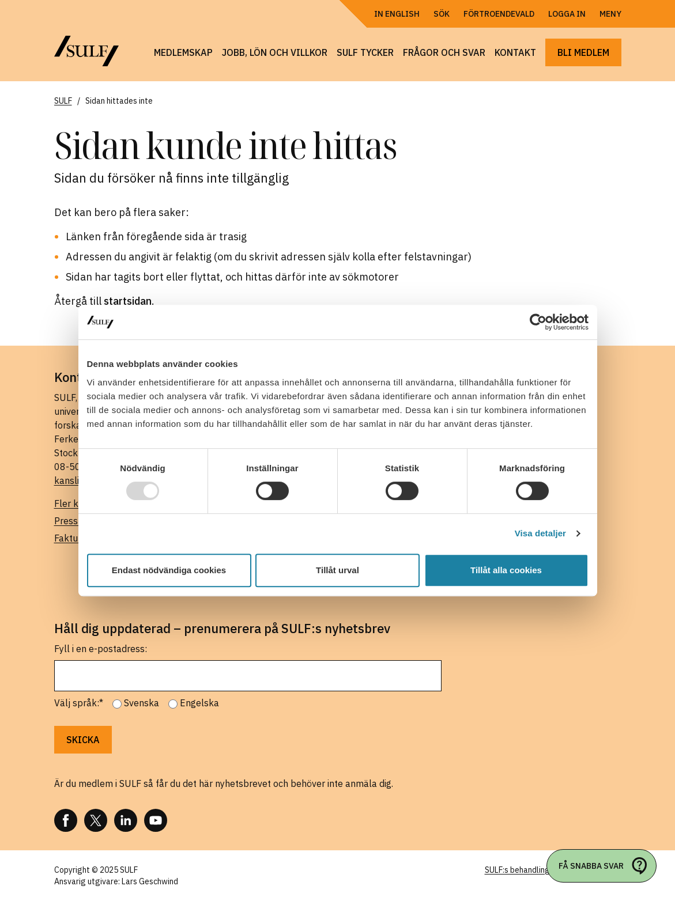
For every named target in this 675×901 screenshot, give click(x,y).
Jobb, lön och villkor (274, 52)
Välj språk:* (78, 703)
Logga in (567, 14)
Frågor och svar (444, 52)
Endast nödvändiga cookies (169, 570)
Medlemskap (183, 52)
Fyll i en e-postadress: (100, 648)
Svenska (141, 703)
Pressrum (74, 521)
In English (397, 14)
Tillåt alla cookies (506, 570)
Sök (441, 14)
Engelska (199, 703)
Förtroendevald (498, 14)
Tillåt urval (337, 570)
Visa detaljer (540, 533)
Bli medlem (583, 52)
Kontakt (515, 52)
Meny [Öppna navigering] (610, 14)
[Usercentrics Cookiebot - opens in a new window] (538, 322)
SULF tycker (365, 52)
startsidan (128, 301)
